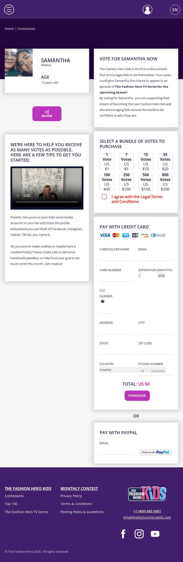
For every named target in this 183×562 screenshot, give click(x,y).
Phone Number (150, 364)
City (141, 322)
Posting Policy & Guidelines (82, 512)
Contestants (14, 496)
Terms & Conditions (76, 503)
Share (47, 114)
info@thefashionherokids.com (147, 517)
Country (107, 364)
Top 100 (11, 503)
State (104, 343)
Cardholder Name (114, 249)
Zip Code (145, 343)
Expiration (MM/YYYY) (155, 270)
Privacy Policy (71, 496)
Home (9, 28)
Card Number (110, 270)
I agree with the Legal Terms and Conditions (137, 199)
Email (142, 249)
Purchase (137, 396)
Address (106, 322)
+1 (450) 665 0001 (147, 511)
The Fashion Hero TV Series (26, 512)
